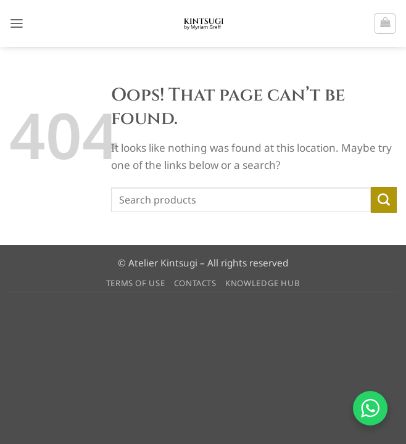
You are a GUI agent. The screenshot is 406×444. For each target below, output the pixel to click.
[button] (17, 23)
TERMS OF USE (135, 283)
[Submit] (384, 200)
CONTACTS (195, 283)
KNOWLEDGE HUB (262, 283)
